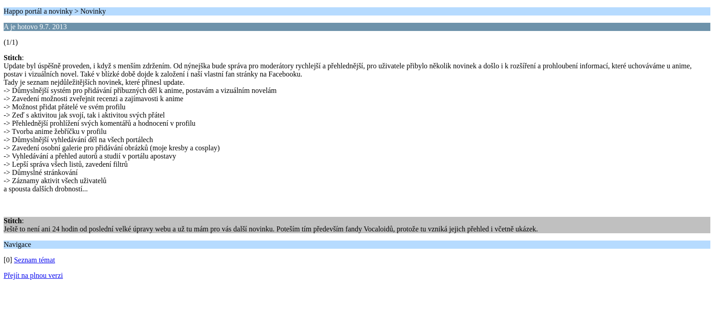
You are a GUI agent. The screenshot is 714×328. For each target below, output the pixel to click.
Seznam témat (34, 260)
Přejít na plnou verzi (33, 275)
